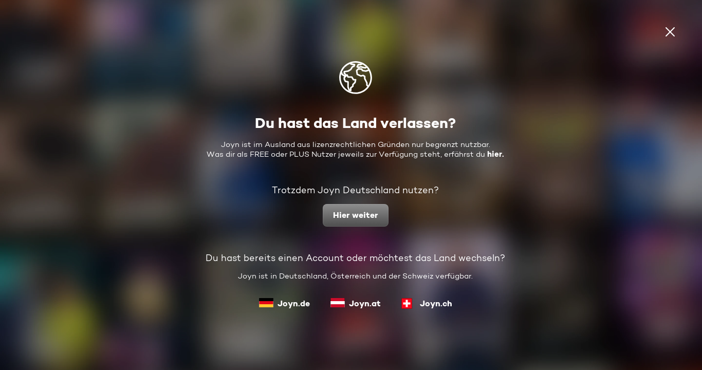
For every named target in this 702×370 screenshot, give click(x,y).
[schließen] (670, 32)
